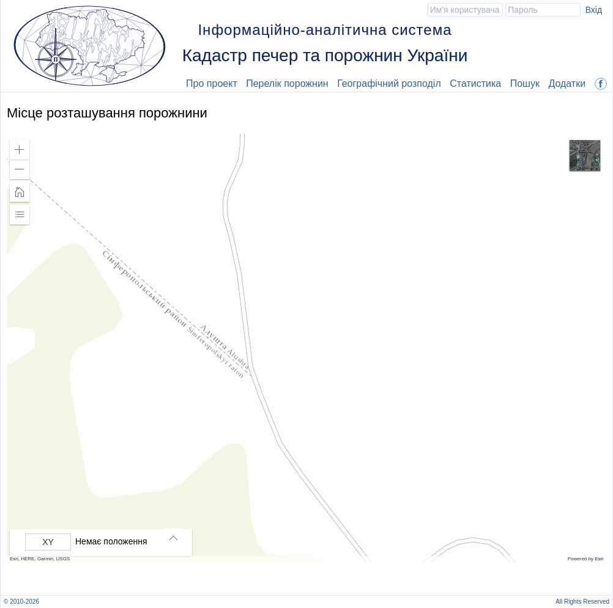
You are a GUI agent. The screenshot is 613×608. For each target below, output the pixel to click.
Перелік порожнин (287, 83)
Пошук (525, 83)
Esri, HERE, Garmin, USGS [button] (40, 559)
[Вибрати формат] (48, 542)
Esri (599, 559)
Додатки (566, 83)
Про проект (211, 83)
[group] (104, 542)
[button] (19, 150)
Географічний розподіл (389, 83)
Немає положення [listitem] (111, 541)
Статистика (475, 83)
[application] (306, 348)
